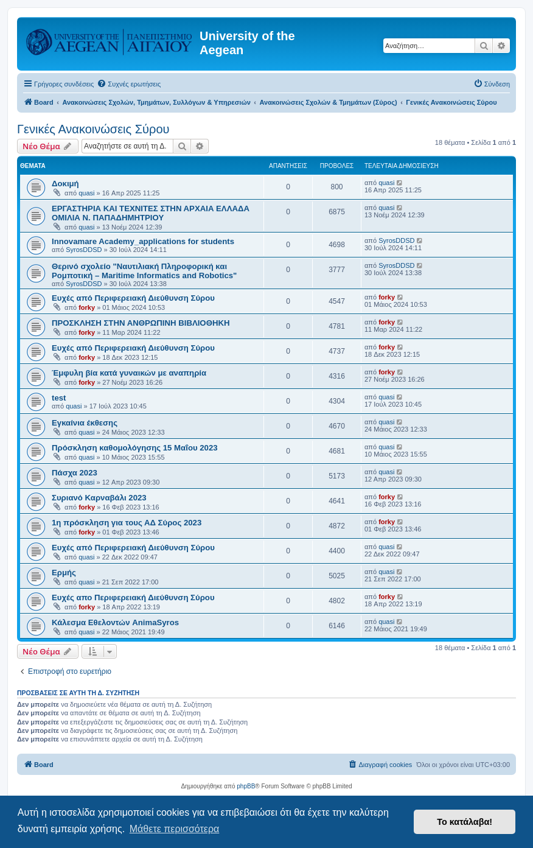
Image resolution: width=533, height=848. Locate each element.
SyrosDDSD (84, 249)
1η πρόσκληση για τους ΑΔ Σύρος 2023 (126, 522)
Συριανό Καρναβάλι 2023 (99, 497)
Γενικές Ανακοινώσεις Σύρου (93, 129)
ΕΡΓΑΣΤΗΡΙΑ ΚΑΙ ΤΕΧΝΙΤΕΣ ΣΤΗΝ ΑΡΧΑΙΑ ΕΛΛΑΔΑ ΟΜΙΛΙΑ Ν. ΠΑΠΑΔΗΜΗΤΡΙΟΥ (150, 213)
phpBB (246, 786)
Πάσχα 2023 (74, 472)
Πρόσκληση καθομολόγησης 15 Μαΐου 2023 (135, 447)
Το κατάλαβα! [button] (464, 822)
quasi (86, 193)
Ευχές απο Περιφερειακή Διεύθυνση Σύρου (133, 597)
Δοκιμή (65, 183)
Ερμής (64, 572)
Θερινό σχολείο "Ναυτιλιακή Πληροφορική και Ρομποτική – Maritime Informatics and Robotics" (144, 271)
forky (86, 307)
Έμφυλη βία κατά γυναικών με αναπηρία (129, 372)
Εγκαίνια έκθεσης (84, 422)
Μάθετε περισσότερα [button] (175, 829)
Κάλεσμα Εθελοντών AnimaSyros (115, 622)
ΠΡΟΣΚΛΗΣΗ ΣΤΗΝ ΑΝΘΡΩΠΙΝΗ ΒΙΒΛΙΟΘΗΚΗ (140, 323)
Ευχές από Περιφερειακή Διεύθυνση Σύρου (133, 298)
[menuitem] (129, 84)
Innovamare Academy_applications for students (143, 241)
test (59, 397)
